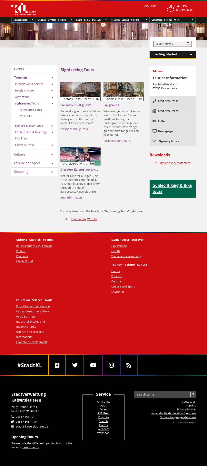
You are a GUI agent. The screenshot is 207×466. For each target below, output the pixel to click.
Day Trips (21, 138)
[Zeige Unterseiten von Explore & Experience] (52, 125)
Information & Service (29, 84)
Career (103, 409)
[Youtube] (93, 365)
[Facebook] (57, 365)
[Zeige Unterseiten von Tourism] (52, 77)
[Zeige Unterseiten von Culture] (52, 154)
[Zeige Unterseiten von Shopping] (52, 172)
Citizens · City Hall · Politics (54, 19)
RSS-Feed (103, 413)
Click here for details (117, 141)
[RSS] (129, 365)
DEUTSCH (150, 5)
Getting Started (174, 54)
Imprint (191, 405)
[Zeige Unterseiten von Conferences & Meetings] (52, 132)
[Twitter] (75, 365)
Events (19, 69)
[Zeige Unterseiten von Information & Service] (52, 84)
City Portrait (119, 246)
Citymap (103, 417)
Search (103, 421)
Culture (19, 154)
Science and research (30, 332)
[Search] (188, 44)
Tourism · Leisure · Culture (129, 19)
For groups (26, 115)
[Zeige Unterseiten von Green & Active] (52, 145)
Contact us (189, 401)
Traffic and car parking (126, 256)
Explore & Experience (29, 125)
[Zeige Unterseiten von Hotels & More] (52, 90)
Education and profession (33, 306)
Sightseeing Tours (27, 103)
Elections (22, 256)
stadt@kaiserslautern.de (32, 426)
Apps (103, 405)
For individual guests (31, 109)
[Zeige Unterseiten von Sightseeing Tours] (52, 103)
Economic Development (31, 342)
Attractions (22, 97)
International (24, 337)
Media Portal (24, 261)
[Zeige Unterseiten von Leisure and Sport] (52, 163)
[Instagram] (111, 365)
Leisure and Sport (27, 163)
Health (115, 251)
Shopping (21, 171)
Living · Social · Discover (91, 19)
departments (30, 447)
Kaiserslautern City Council (34, 246)
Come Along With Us (84, 219)
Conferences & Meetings (31, 132)
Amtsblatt (103, 401)
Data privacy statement (175, 163)
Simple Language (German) (178, 417)
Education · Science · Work (172, 19)
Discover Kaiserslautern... (79, 169)
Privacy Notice (186, 409)
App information (71, 197)
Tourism (20, 77)
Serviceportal (23, 19)
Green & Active (24, 145)
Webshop (103, 433)
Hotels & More (24, 90)
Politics (20, 251)
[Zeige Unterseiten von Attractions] (52, 97)
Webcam (103, 429)
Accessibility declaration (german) (173, 413)
